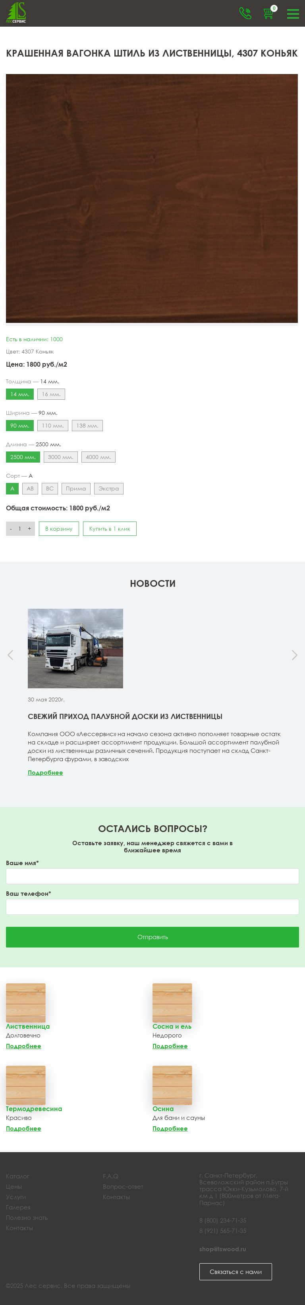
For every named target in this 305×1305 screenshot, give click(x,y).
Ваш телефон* (28, 893)
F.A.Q (110, 1176)
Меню (293, 13)
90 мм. (19, 425)
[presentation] (11, 655)
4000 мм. (98, 456)
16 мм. (51, 394)
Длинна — (33, 444)
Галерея (18, 1207)
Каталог (17, 1176)
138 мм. (87, 425)
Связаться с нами (236, 1271)
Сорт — (19, 476)
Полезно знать (27, 1217)
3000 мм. (60, 456)
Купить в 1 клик (109, 528)
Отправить (152, 936)
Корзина (272, 9)
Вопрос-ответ (123, 1186)
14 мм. (19, 394)
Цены (14, 1186)
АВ (30, 488)
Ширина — (32, 413)
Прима (76, 488)
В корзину (59, 528)
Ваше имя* (22, 863)
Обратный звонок (245, 13)
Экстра (108, 488)
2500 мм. (23, 456)
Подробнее (45, 772)
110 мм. (53, 425)
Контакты (19, 1227)
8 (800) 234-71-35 (222, 1220)
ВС (50, 488)
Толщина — (32, 381)
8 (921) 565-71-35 (222, 1230)
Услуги (16, 1196)
